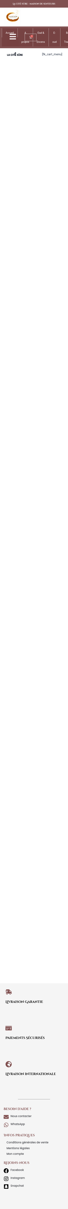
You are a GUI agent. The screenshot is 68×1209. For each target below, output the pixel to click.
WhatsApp (18, 1124)
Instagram (18, 1178)
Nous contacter (21, 1116)
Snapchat (17, 1186)
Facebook (17, 1170)
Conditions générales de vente (27, 1142)
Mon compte (15, 1154)
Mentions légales (18, 1148)
